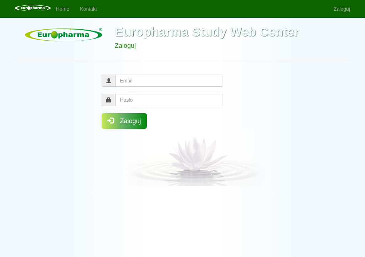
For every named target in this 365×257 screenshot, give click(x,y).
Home (62, 9)
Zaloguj (342, 9)
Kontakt (88, 9)
